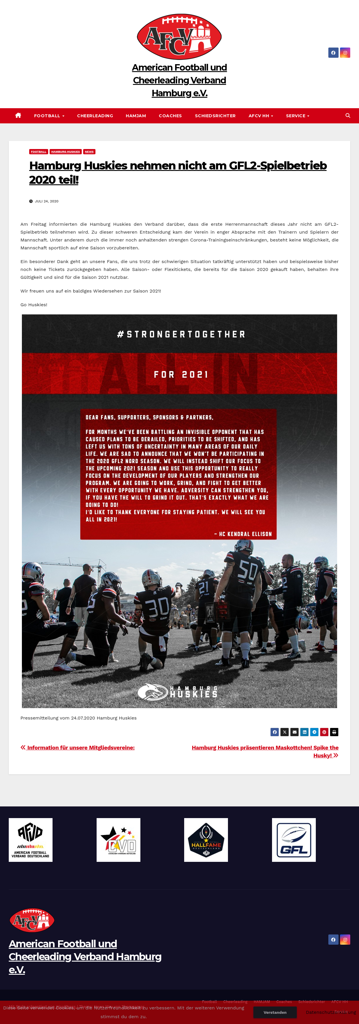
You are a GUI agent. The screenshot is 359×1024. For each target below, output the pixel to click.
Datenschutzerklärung (331, 1012)
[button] (348, 115)
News (89, 151)
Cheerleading (95, 115)
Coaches (170, 115)
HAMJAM (136, 115)
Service (296, 115)
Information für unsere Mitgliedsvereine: (77, 747)
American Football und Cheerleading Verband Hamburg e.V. (179, 80)
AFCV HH (260, 115)
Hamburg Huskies (65, 151)
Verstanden (275, 1012)
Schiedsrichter (215, 115)
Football (48, 115)
